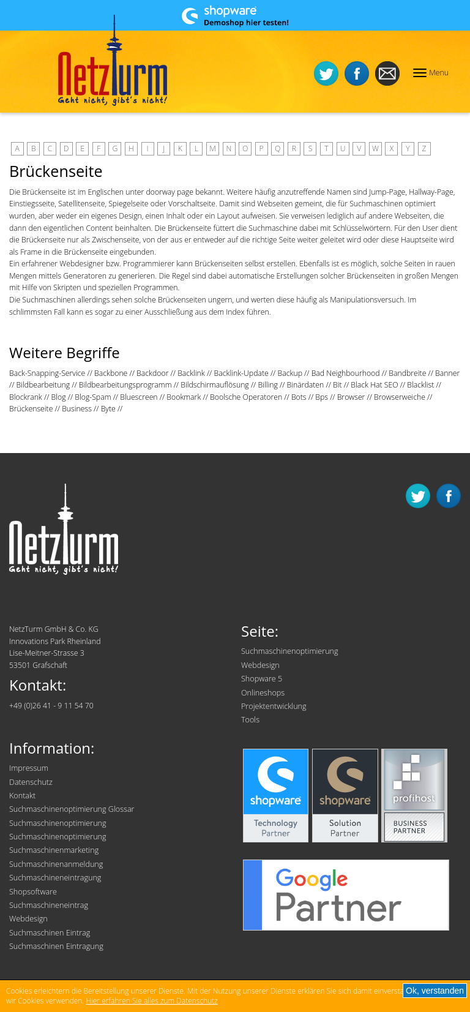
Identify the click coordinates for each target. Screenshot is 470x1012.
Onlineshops (263, 693)
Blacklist (420, 385)
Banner (447, 373)
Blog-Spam (93, 397)
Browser (351, 397)
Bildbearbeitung (43, 385)
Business (77, 408)
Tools (250, 719)
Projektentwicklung (274, 706)
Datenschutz (31, 782)
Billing (267, 385)
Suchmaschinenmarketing (54, 850)
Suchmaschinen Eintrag (49, 933)
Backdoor (152, 373)
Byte (108, 408)
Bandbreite (407, 373)
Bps (321, 397)
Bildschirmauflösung (215, 385)
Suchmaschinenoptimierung (289, 651)
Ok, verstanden (435, 990)
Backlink (191, 373)
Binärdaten (305, 385)
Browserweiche (399, 397)
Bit (337, 385)
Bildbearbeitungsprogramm (125, 385)
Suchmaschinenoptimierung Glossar (72, 809)
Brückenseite (31, 408)
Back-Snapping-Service (47, 373)
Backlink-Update (241, 373)
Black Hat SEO (374, 385)
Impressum (28, 768)
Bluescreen (138, 397)
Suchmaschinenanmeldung (56, 864)
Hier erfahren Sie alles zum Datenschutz (151, 1000)
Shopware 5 (261, 678)
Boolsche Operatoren (246, 397)
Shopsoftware (33, 891)
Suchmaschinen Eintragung (56, 946)
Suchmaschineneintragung (55, 877)
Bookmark (183, 397)
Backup (289, 373)
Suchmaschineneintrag (48, 905)
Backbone (110, 373)
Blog (58, 397)
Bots (299, 397)
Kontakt (22, 795)
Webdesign (260, 665)
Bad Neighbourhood (345, 373)
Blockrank (25, 397)
